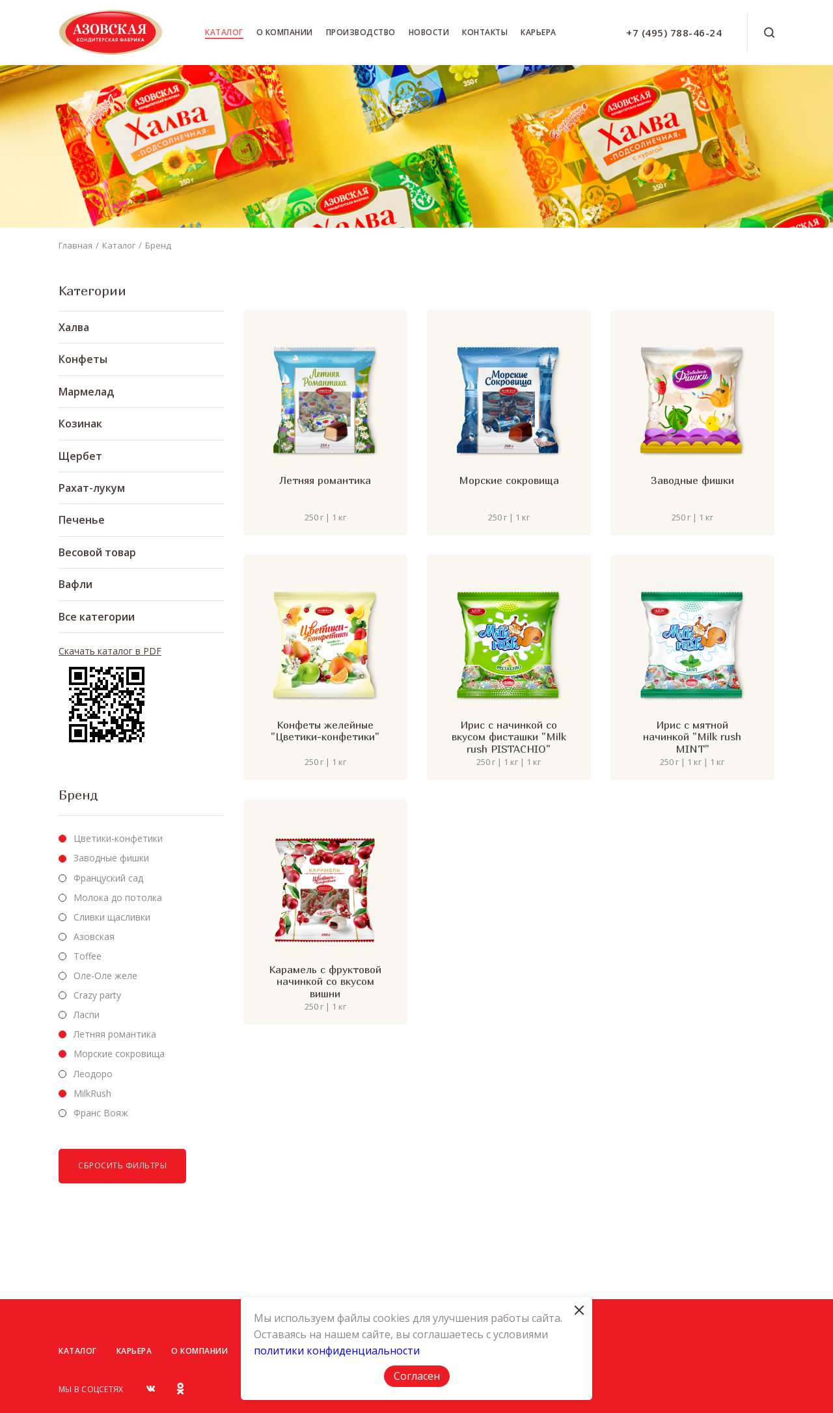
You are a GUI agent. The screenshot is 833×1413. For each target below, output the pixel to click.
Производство (361, 32)
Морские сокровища (119, 1053)
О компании (284, 32)
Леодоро (93, 1074)
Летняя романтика (115, 1034)
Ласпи (87, 1014)
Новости (429, 32)
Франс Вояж (101, 1113)
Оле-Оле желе (105, 975)
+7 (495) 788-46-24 (674, 32)
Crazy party (97, 995)
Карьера (538, 32)
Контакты (485, 32)
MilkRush (92, 1093)
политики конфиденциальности (337, 1350)
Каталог (224, 32)
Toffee (88, 956)
